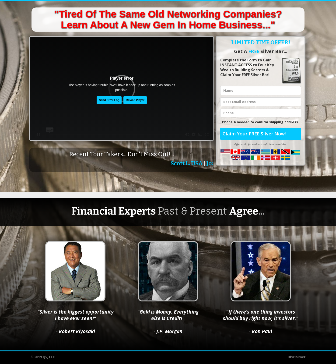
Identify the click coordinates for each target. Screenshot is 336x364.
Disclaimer (296, 357)
